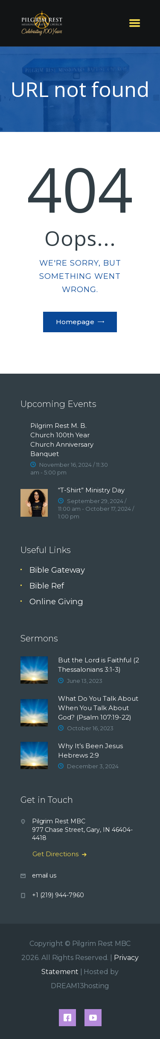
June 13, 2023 (84, 680)
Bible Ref (46, 586)
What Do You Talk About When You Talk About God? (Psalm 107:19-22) (98, 707)
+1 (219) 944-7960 (58, 895)
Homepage (75, 322)
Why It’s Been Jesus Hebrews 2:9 (90, 750)
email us (44, 875)
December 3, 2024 (93, 766)
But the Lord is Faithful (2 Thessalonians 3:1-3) (98, 664)
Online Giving (56, 601)
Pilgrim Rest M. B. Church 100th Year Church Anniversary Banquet (61, 439)
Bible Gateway (57, 570)
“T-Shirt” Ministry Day (91, 490)
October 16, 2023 (90, 728)
